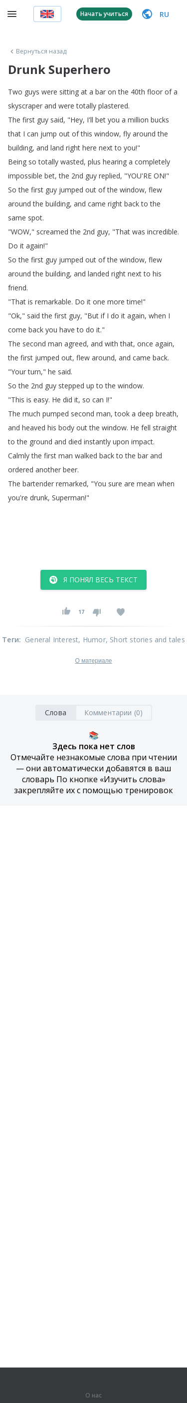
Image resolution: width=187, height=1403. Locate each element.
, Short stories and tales (145, 639)
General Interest (51, 639)
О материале (93, 660)
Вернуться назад (37, 51)
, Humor (91, 639)
